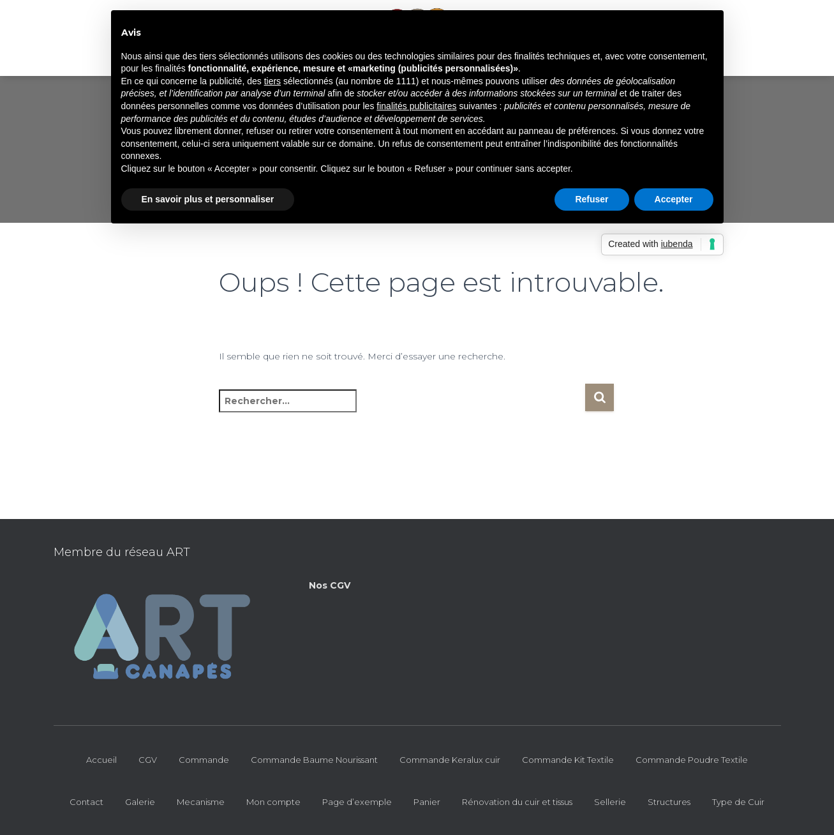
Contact (86, 802)
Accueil (101, 760)
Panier (426, 802)
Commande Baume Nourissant (314, 760)
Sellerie (610, 802)
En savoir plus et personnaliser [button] (208, 199)
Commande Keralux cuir (449, 760)
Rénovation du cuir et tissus (517, 802)
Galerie (140, 802)
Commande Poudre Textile (692, 760)
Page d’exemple (357, 802)
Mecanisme (201, 802)
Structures (669, 802)
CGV (147, 760)
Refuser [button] (591, 199)
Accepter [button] (674, 199)
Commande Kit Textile (568, 760)
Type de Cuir (738, 802)
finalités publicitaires (416, 106)
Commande (204, 760)
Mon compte (273, 802)
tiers (272, 81)
